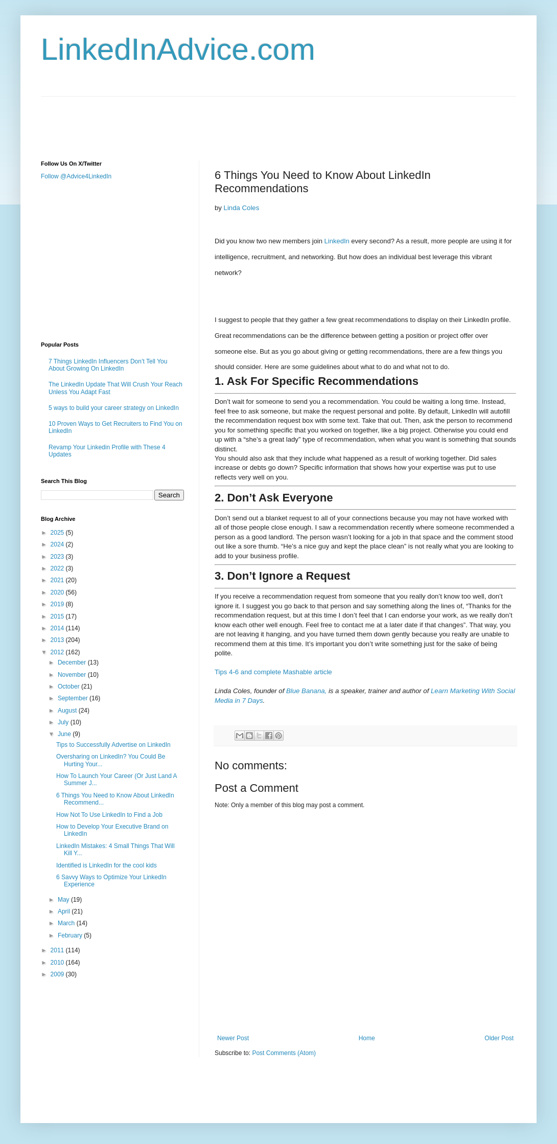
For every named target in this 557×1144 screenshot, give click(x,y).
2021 (58, 580)
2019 (58, 604)
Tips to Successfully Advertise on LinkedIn (113, 744)
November (73, 674)
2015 (58, 616)
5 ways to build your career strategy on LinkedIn (114, 407)
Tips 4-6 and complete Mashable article (273, 672)
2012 (58, 652)
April (65, 911)
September (73, 698)
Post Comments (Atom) (284, 1053)
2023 (58, 556)
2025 (58, 532)
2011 (58, 950)
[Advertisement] (227, 120)
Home (367, 1038)
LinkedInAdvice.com (178, 49)
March (67, 923)
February (71, 935)
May (64, 899)
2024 (58, 544)
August (68, 710)
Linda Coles (242, 208)
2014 (58, 628)
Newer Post (233, 1038)
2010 (58, 962)
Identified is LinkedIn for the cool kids (106, 865)
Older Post (499, 1038)
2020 (58, 592)
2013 (58, 640)
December (73, 662)
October (69, 686)
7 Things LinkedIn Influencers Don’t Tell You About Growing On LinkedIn (108, 365)
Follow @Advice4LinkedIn (76, 176)
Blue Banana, (306, 691)
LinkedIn (337, 241)
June (65, 734)
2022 (58, 568)
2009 (58, 974)
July (64, 722)
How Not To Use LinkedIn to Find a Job (109, 814)
